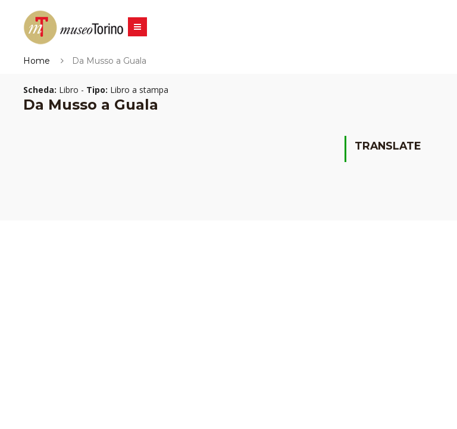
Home (36, 60)
